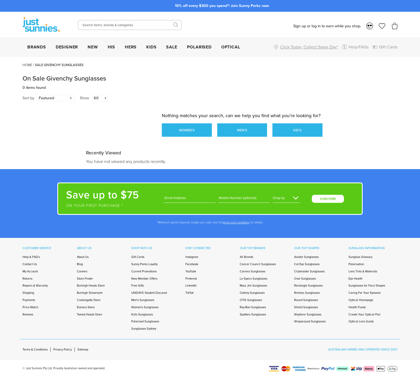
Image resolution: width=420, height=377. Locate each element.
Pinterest (191, 278)
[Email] (190, 198)
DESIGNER (67, 47)
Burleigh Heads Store (91, 285)
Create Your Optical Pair (364, 314)
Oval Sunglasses (305, 278)
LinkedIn (191, 285)
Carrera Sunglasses (252, 271)
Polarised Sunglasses (145, 321)
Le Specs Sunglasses (253, 278)
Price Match (30, 307)
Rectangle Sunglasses (308, 285)
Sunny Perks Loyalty (144, 264)
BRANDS (36, 47)
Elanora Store (86, 307)
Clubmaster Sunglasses (309, 271)
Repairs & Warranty (35, 285)
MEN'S (242, 130)
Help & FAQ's (31, 257)
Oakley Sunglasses (252, 293)
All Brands (246, 257)
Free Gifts (137, 285)
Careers (82, 271)
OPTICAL (230, 47)
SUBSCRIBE (328, 199)
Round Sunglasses (306, 300)
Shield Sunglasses (306, 307)
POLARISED (199, 47)
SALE (171, 47)
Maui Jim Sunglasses (253, 285)
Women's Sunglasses (145, 307)
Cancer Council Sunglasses (258, 264)
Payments (28, 300)
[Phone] (244, 198)
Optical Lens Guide (361, 321)
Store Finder (85, 278)
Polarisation (356, 264)
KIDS (151, 47)
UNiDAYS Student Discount (149, 293)
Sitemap (82, 349)
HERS (131, 47)
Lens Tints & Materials (362, 271)
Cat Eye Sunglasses (307, 264)
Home (27, 64)
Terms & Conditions (35, 349)
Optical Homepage (360, 300)
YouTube (190, 271)
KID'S (297, 130)
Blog (80, 264)
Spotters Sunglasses (253, 314)
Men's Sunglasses (142, 300)
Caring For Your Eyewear (364, 293)
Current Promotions (144, 271)
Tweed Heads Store (89, 314)
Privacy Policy (62, 349)
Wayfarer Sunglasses (307, 314)
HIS (111, 47)
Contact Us (29, 264)
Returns (27, 278)
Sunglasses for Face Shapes (366, 285)
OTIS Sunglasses (251, 300)
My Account (30, 271)
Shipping (28, 293)
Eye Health (355, 278)
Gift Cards (137, 257)
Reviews (27, 314)
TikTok (189, 293)
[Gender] (286, 198)
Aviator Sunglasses (306, 257)
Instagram (191, 257)
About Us (83, 257)
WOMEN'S (187, 130)
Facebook (191, 264)
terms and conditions (236, 222)
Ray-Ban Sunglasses (253, 307)
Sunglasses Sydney (143, 328)
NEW (93, 47)
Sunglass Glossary (360, 257)
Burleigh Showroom (90, 293)
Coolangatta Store (88, 300)
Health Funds (357, 307)
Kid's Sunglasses (142, 314)
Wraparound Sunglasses (310, 321)
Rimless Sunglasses (307, 293)
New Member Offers (144, 278)
